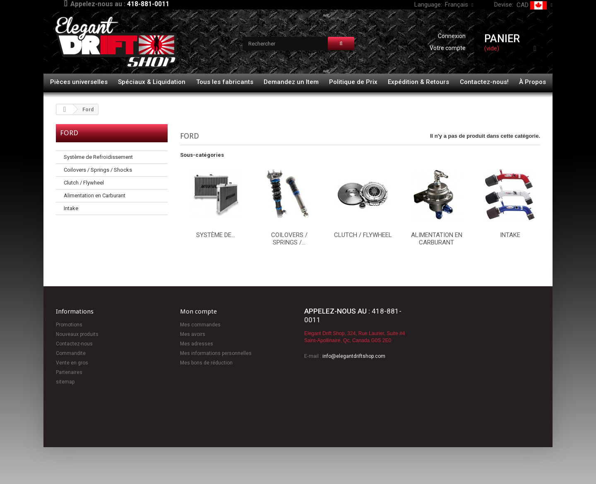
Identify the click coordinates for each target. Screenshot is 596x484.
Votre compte (448, 48)
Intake (71, 208)
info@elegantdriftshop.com (353, 356)
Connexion (452, 36)
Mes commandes (200, 325)
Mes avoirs (192, 334)
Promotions (69, 325)
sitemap (65, 382)
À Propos (532, 82)
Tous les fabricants (224, 82)
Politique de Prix (353, 82)
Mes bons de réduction (206, 363)
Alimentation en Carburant (94, 195)
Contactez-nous (74, 344)
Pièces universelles (79, 82)
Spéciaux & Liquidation (151, 82)
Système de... (215, 235)
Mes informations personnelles (216, 353)
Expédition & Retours (418, 82)
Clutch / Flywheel (84, 183)
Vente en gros (72, 363)
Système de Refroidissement (98, 157)
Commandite (71, 353)
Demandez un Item (291, 82)
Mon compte (198, 311)
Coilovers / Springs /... (289, 238)
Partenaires (69, 372)
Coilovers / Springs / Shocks (98, 170)
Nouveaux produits (77, 334)
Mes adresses (196, 344)
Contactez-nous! (484, 82)
